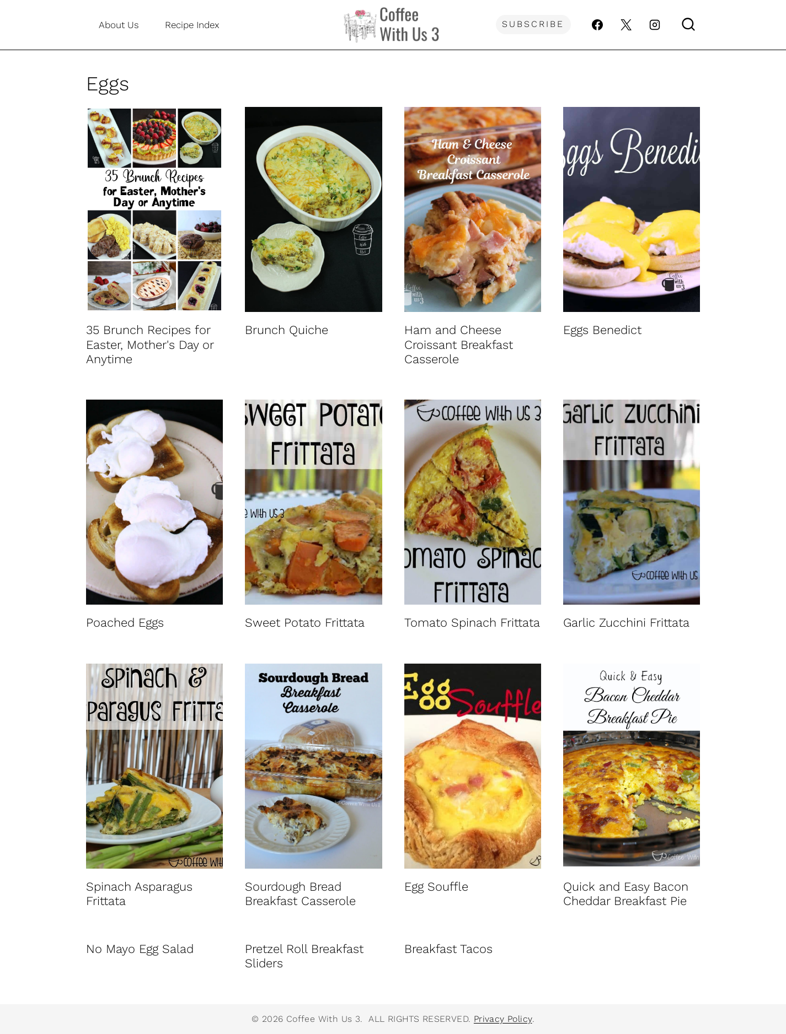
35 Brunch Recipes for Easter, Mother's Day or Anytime (149, 344)
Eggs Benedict (602, 330)
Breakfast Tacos (448, 949)
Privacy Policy (503, 1019)
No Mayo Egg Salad (140, 949)
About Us (119, 24)
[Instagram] (655, 25)
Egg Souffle (436, 886)
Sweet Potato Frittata (305, 622)
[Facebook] (597, 25)
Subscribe (533, 24)
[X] (626, 25)
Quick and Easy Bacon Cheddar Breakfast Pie (625, 894)
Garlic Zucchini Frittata (626, 622)
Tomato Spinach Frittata (472, 622)
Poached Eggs (125, 622)
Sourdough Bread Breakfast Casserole (300, 894)
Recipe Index (192, 24)
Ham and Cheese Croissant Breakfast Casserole (458, 344)
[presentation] (154, 209)
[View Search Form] (688, 25)
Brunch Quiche (286, 330)
